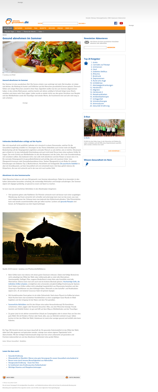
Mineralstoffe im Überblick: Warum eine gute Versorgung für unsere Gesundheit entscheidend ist (43, 358)
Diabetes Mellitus (100, 71)
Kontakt (88, 18)
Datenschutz (122, 18)
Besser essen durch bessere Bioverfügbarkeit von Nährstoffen (30, 360)
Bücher (52, 28)
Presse (60, 28)
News (19, 31)
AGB (109, 18)
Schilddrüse (97, 83)
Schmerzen (97, 67)
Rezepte (43, 28)
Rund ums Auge (99, 80)
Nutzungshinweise (102, 18)
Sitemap (93, 18)
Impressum (114, 18)
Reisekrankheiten (100, 94)
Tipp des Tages (9, 31)
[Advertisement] (139, 65)
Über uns (69, 28)
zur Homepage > (114, 151)
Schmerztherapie (100, 101)
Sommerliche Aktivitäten (17, 304)
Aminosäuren (98, 103)
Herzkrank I (97, 87)
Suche (40, 23)
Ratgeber (18, 28)
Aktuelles (8, 28)
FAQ (35, 28)
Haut (95, 69)
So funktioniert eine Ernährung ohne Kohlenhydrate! (27, 365)
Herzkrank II (98, 92)
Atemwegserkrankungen (103, 85)
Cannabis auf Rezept (101, 64)
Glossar (28, 28)
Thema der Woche (29, 31)
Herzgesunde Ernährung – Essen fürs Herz (23, 363)
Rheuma (96, 74)
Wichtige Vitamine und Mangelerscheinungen (24, 367)
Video (40, 31)
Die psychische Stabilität (69, 164)
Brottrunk (97, 76)
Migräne (96, 90)
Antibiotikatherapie (101, 96)
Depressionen (98, 78)
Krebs (95, 62)
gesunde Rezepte (67, 202)
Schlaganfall (98, 99)
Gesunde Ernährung (15, 356)
